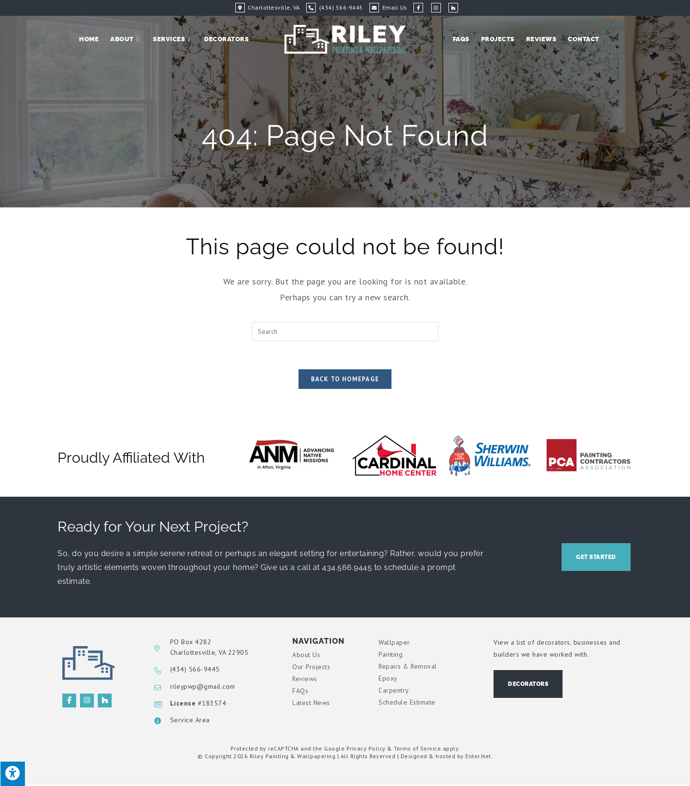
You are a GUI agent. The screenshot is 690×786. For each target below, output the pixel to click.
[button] (596, 558)
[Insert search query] (345, 331)
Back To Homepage (345, 380)
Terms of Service (417, 749)
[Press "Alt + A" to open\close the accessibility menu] (12, 773)
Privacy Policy (366, 749)
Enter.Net (478, 757)
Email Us (394, 7)
